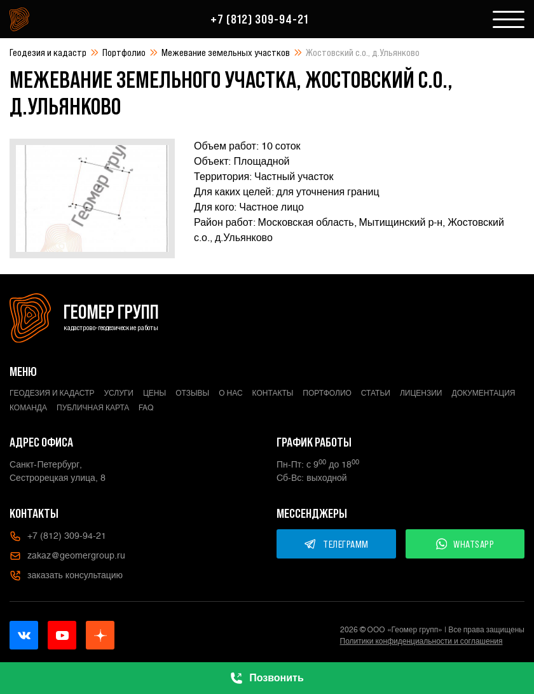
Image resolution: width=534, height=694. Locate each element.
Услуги (119, 393)
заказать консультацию (66, 575)
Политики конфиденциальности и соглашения (421, 641)
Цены (154, 393)
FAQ (146, 407)
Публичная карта (93, 407)
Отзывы (192, 393)
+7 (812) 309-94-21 (259, 19)
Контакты (273, 393)
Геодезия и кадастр (48, 52)
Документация (484, 393)
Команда (28, 407)
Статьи (375, 393)
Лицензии (421, 393)
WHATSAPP (465, 544)
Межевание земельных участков (225, 52)
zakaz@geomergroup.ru (67, 556)
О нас (230, 393)
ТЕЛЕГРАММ (336, 544)
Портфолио (124, 52)
